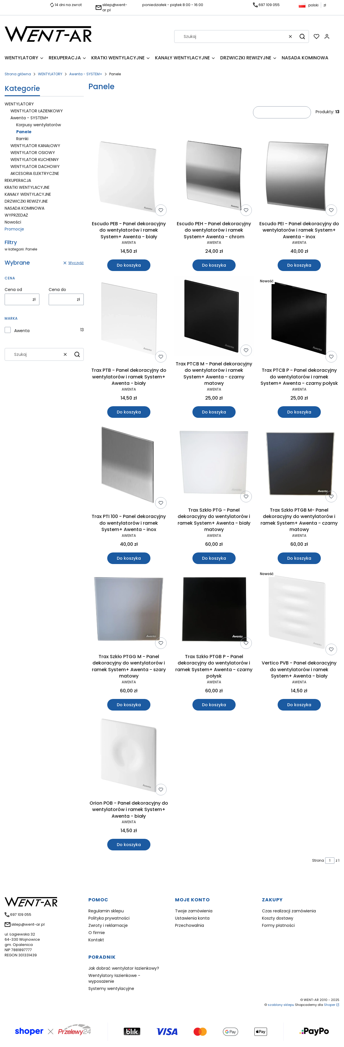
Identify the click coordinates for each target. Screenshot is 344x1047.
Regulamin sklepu (106, 911)
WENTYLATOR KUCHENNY (34, 159)
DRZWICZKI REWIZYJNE (26, 201)
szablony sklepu (281, 1004)
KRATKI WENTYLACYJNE (27, 187)
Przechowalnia (189, 925)
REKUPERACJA (18, 180)
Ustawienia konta (192, 918)
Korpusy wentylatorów (38, 125)
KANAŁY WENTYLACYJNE (28, 194)
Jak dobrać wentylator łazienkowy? (123, 968)
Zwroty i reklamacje (108, 925)
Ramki (22, 139)
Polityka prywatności (109, 918)
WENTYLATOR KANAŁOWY (35, 146)
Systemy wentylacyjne (111, 988)
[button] (302, 36)
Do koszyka (129, 265)
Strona (318, 860)
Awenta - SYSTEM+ (85, 74)
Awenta (22, 331)
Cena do (57, 289)
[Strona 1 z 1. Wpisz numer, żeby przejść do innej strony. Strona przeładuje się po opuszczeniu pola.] (329, 860)
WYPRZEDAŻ (16, 215)
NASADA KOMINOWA (24, 208)
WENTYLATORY (50, 74)
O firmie (96, 933)
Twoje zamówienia (193, 911)
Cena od (13, 289)
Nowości (13, 222)
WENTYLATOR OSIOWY (32, 152)
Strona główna (18, 74)
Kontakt (96, 940)
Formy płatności (278, 925)
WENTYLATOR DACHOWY (35, 166)
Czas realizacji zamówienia (289, 911)
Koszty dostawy (277, 918)
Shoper (329, 1004)
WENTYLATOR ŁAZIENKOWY (36, 111)
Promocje (14, 229)
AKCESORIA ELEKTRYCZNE (34, 173)
